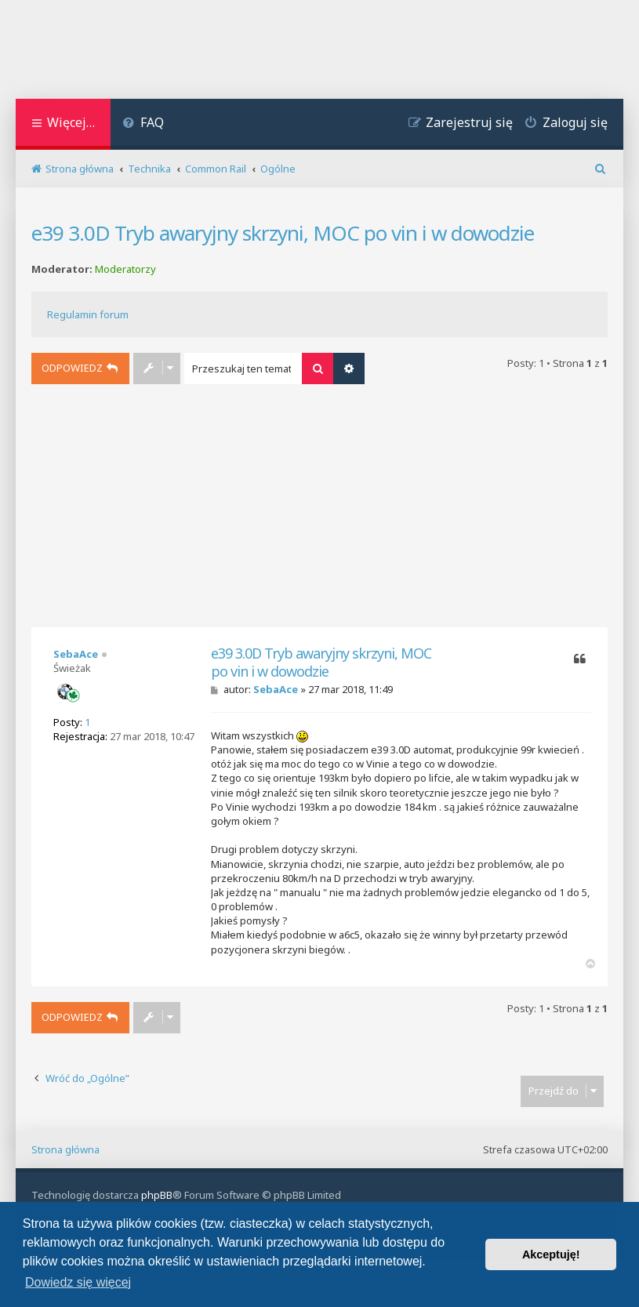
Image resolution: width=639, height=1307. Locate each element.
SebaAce (75, 654)
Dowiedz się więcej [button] (78, 1282)
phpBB (156, 1195)
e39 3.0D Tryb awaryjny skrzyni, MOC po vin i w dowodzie (282, 233)
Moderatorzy (125, 269)
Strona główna (65, 1149)
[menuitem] (143, 124)
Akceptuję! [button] (551, 1254)
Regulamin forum (88, 314)
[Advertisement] (320, 509)
